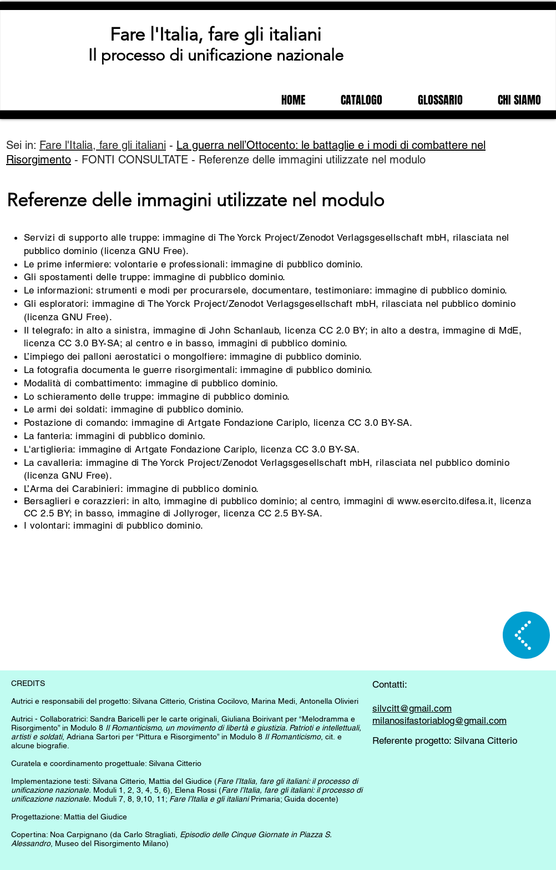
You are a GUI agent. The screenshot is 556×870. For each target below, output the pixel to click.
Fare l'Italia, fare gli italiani (215, 34)
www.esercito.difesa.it (445, 500)
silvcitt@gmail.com (412, 708)
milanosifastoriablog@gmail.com (439, 720)
